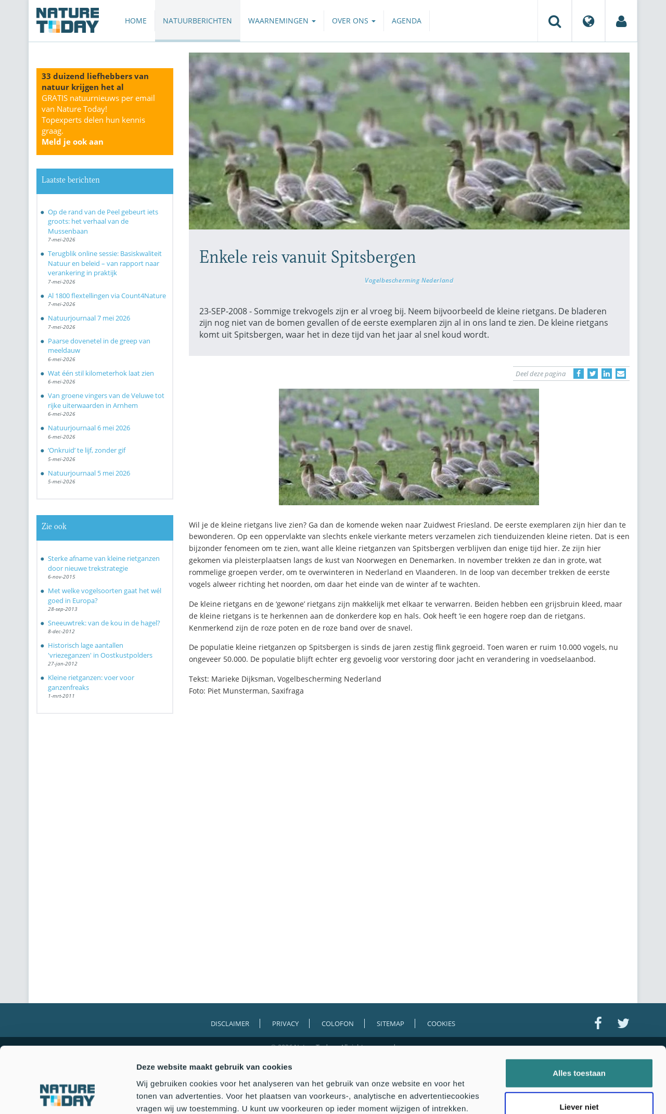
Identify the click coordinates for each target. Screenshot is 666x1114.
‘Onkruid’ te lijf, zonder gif (86, 450)
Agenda (406, 20)
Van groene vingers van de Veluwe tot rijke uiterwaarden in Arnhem (106, 400)
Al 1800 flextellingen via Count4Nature (107, 295)
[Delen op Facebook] (578, 373)
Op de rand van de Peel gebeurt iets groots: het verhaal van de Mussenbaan (103, 221)
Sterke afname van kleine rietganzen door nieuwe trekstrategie (104, 563)
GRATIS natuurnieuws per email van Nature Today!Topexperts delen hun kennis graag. (98, 120)
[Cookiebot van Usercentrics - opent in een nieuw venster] (67, 1094)
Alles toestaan (579, 1011)
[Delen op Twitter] (592, 373)
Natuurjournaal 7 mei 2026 (89, 318)
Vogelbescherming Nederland (409, 280)
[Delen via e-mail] (621, 373)
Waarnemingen (282, 20)
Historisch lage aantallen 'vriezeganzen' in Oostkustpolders (100, 650)
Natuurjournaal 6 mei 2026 (89, 427)
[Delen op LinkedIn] (606, 373)
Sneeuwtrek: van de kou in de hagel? (104, 623)
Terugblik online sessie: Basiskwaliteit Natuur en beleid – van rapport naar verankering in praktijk (105, 263)
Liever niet (578, 1045)
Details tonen (562, 1093)
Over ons (354, 20)
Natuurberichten (197, 20)
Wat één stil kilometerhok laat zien (101, 373)
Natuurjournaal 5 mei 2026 (89, 473)
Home (136, 20)
